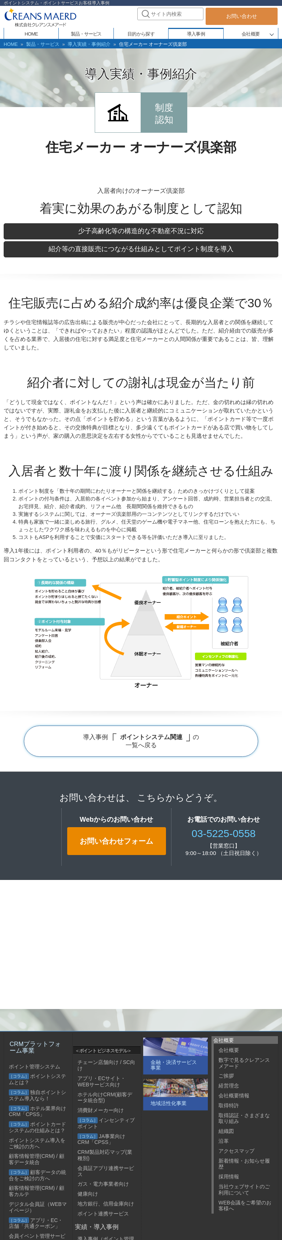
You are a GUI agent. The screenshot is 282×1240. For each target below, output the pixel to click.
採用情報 (228, 1177)
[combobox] (170, 14)
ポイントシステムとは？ (37, 1079)
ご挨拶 (226, 1076)
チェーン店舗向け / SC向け (106, 1065)
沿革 (223, 1141)
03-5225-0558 (224, 833)
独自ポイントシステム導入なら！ (37, 1095)
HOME (10, 44)
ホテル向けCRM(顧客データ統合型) (104, 1098)
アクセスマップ (236, 1151)
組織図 (226, 1131)
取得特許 (228, 1105)
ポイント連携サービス (103, 1214)
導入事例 (196, 34)
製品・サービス (40, 44)
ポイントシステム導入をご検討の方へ (37, 1143)
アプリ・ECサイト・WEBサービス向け (101, 1081)
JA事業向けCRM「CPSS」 (101, 1139)
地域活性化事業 (169, 1103)
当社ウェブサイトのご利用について (244, 1190)
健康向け (87, 1194)
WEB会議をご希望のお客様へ (244, 1206)
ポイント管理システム (34, 1067)
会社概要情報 (233, 1095)
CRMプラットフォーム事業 (35, 1047)
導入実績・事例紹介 (83, 44)
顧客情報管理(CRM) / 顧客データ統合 (36, 1159)
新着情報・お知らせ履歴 (244, 1164)
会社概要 (251, 34)
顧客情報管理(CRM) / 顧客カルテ (36, 1191)
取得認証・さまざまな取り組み (244, 1118)
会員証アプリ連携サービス (105, 1171)
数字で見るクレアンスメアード (244, 1063)
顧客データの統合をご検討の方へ (37, 1175)
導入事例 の (141, 740)
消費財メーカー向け (100, 1110)
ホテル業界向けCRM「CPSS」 (37, 1111)
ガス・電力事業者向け (103, 1184)
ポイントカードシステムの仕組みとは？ (37, 1127)
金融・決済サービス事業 (174, 1065)
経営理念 (228, 1086)
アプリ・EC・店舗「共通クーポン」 (36, 1223)
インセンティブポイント (106, 1123)
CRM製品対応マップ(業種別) (104, 1155)
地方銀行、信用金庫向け (105, 1204)
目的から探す (141, 34)
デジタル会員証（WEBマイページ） (38, 1207)
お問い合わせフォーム (116, 841)
